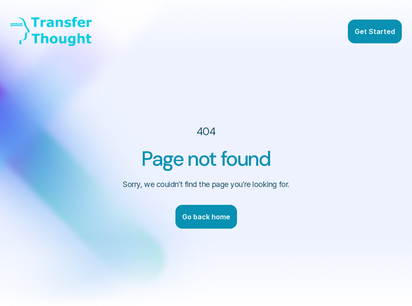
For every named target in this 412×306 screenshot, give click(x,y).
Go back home (206, 216)
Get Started (375, 31)
